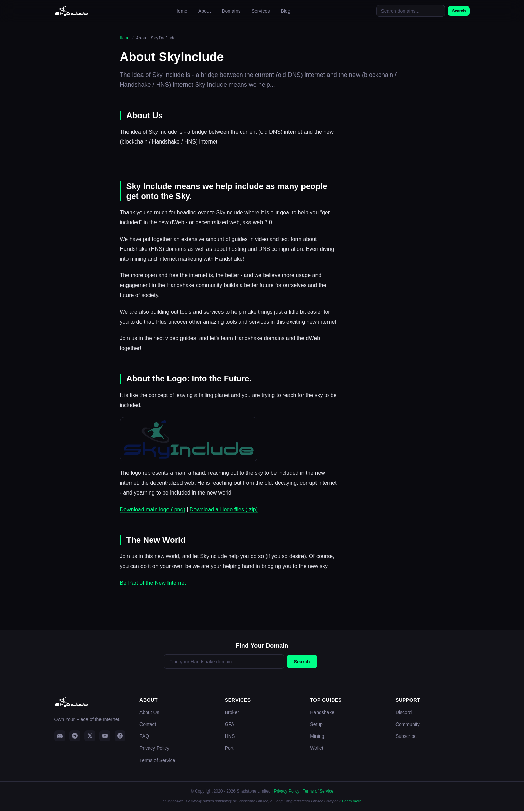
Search (459, 11)
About (204, 11)
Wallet (316, 748)
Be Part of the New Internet (153, 583)
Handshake (322, 712)
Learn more (351, 801)
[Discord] (59, 735)
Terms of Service (157, 760)
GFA (229, 724)
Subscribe (406, 736)
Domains (230, 11)
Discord (403, 712)
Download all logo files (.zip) (224, 509)
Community (407, 724)
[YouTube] (104, 735)
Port (229, 748)
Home (181, 11)
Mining (317, 736)
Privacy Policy (154, 748)
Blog (285, 11)
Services (261, 11)
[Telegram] (74, 735)
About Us (149, 712)
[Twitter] (89, 735)
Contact (147, 724)
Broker (232, 712)
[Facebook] (120, 735)
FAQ (144, 736)
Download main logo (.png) (152, 509)
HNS (230, 736)
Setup (316, 724)
